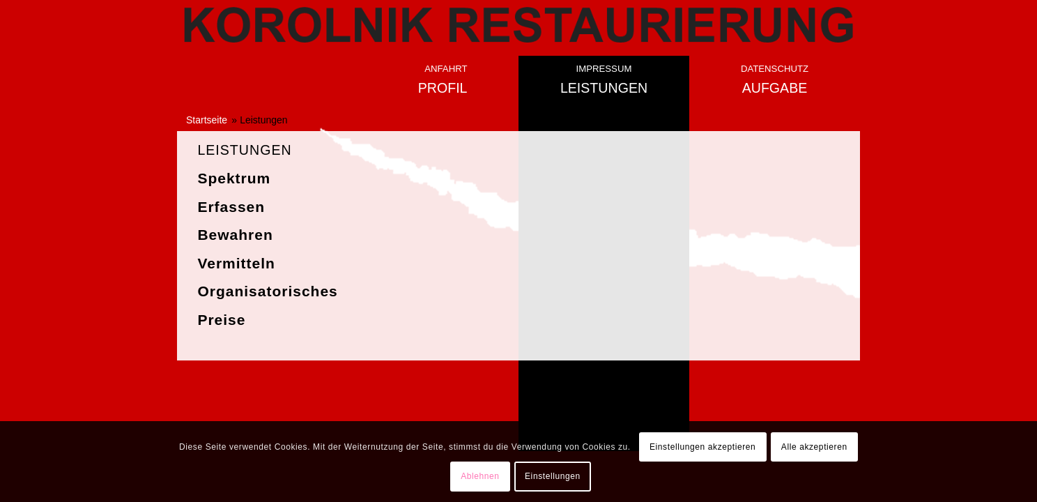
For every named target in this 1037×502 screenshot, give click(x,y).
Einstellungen (553, 476)
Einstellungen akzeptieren (702, 447)
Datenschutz (774, 68)
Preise (221, 320)
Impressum (604, 68)
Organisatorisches (267, 291)
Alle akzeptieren (814, 447)
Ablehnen (480, 476)
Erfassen (231, 207)
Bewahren (234, 235)
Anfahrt (445, 68)
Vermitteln (236, 263)
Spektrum (233, 178)
